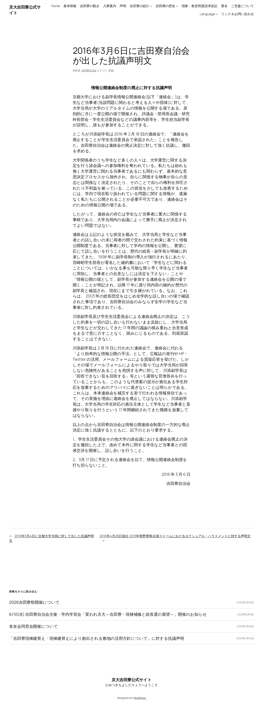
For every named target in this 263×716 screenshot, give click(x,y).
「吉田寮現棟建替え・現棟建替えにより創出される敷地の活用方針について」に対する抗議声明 (96, 638)
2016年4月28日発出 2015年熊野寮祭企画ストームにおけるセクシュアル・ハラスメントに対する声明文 (175, 536)
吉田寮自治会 (89, 70)
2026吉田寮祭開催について (34, 602)
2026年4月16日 (245, 638)
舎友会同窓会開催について (33, 626)
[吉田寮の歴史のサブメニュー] (177, 6)
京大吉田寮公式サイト (131, 679)
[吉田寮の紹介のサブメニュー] (151, 6)
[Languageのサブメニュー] (217, 14)
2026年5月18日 (245, 602)
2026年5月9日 (245, 614)
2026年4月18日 (245, 626)
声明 (111, 70)
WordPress (140, 698)
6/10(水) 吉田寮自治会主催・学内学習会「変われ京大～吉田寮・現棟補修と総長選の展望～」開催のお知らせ (108, 614)
